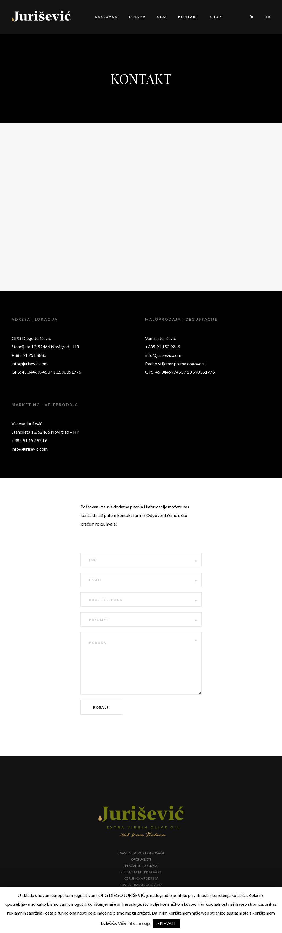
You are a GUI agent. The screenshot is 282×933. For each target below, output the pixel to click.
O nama (137, 17)
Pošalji (101, 707)
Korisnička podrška (141, 878)
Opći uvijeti (141, 859)
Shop (215, 17)
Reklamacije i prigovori (141, 872)
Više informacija (134, 923)
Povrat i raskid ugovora (141, 885)
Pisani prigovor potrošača (140, 853)
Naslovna (106, 17)
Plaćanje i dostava (141, 866)
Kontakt (188, 17)
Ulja (162, 17)
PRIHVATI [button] (166, 923)
